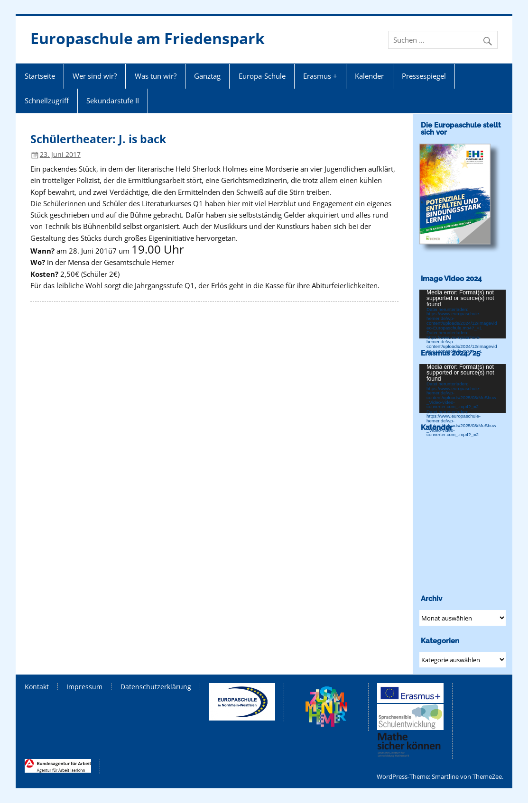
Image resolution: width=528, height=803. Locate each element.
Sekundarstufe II (112, 100)
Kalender (369, 76)
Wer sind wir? (95, 76)
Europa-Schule (262, 76)
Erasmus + (320, 76)
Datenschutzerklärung (155, 687)
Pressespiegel (424, 76)
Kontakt (37, 687)
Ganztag (207, 76)
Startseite (40, 76)
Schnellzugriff (47, 100)
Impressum (84, 687)
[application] (462, 314)
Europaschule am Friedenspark (147, 38)
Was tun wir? (155, 76)
